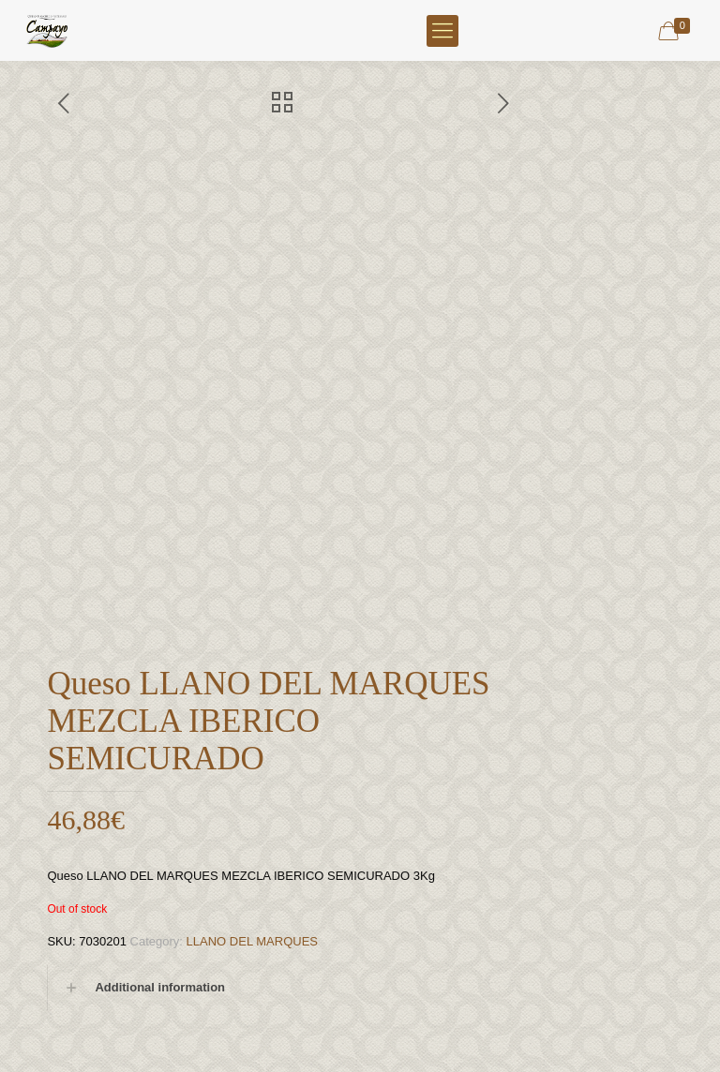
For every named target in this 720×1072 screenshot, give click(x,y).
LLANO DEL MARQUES (252, 941)
